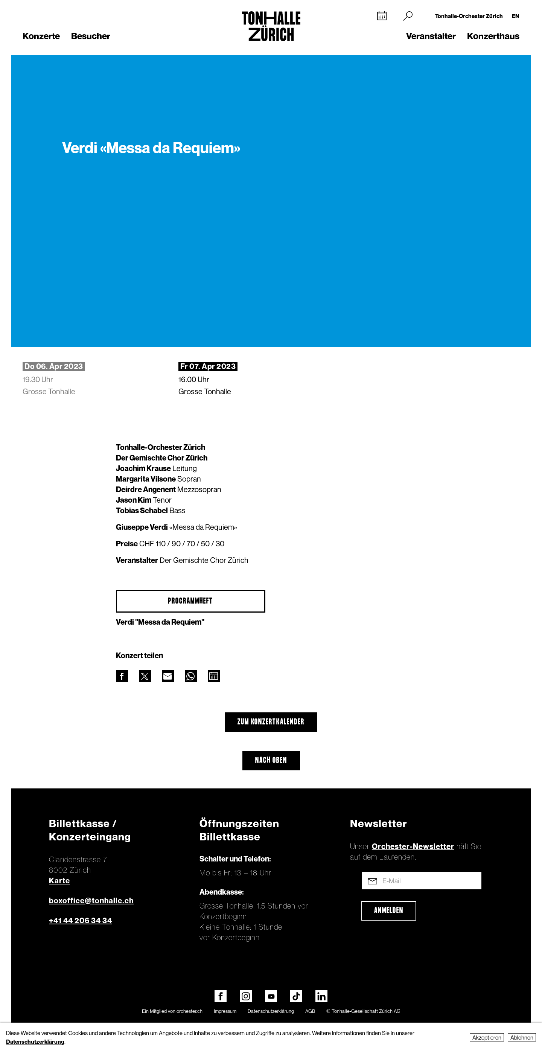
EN (515, 15)
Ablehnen (521, 1037)
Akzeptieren (486, 1037)
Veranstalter (431, 35)
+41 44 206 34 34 (80, 920)
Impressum (225, 1011)
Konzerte (41, 35)
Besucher (90, 35)
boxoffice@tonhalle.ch (91, 900)
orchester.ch (189, 1011)
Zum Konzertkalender (271, 722)
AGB (310, 1011)
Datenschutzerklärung (271, 1011)
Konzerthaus (493, 35)
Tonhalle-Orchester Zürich (469, 15)
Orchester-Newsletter (413, 846)
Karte (59, 880)
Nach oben (271, 760)
